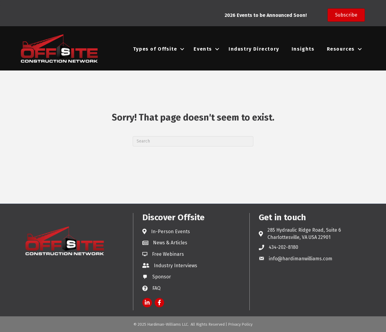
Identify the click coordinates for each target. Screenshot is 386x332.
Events (203, 49)
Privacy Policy (240, 324)
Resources (341, 49)
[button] (346, 15)
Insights (303, 49)
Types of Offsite (155, 49)
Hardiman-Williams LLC (167, 324)
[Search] (193, 141)
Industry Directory (254, 49)
